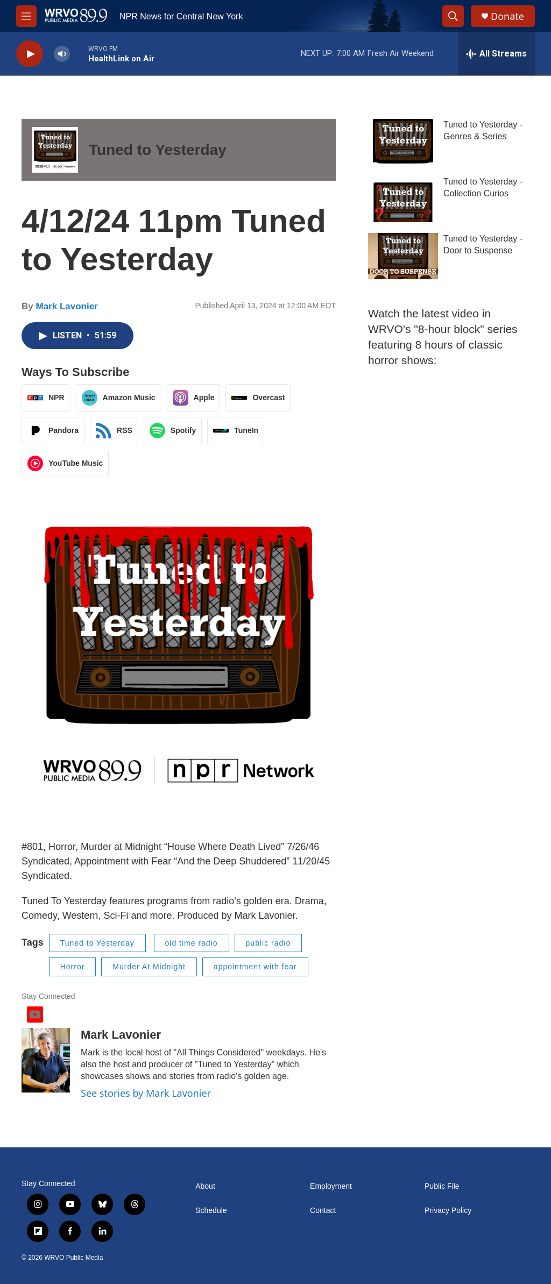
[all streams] (496, 53)
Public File (442, 1186)
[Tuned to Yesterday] (55, 150)
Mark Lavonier (66, 306)
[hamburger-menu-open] (26, 16)
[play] (29, 54)
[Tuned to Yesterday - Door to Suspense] (403, 256)
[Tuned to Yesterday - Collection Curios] (403, 199)
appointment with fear (255, 966)
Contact (323, 1211)
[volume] (62, 54)
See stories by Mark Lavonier (146, 1093)
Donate (507, 16)
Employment (331, 1186)
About (205, 1186)
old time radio (191, 943)
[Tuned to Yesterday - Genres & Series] (403, 142)
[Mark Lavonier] (46, 1060)
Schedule (211, 1211)
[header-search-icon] (453, 16)
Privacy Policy (448, 1211)
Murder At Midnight (149, 966)
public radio (268, 943)
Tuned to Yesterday (158, 149)
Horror (72, 966)
